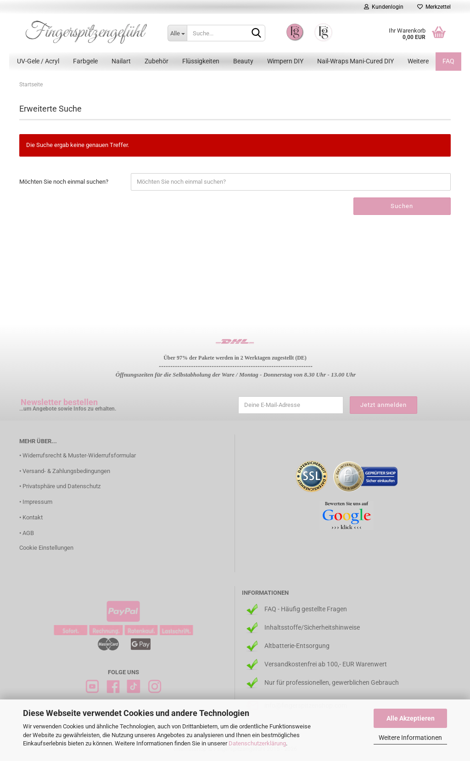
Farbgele (85, 61)
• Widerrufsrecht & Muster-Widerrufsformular (77, 455)
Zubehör (156, 61)
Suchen (402, 206)
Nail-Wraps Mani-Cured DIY (355, 61)
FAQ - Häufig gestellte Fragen (305, 609)
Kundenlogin (383, 7)
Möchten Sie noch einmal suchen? (63, 181)
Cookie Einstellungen (46, 547)
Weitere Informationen (410, 737)
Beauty (243, 61)
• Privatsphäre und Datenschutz (60, 486)
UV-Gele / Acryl (38, 61)
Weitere (418, 61)
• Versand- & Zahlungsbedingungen (64, 471)
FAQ (448, 61)
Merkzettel (434, 7)
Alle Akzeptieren (410, 718)
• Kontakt (31, 517)
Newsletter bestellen (59, 402)
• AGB (26, 533)
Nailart (121, 61)
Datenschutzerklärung (257, 743)
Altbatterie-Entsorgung (297, 645)
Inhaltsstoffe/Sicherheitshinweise (312, 627)
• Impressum (35, 501)
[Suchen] (256, 33)
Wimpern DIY (285, 61)
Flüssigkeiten (200, 61)
